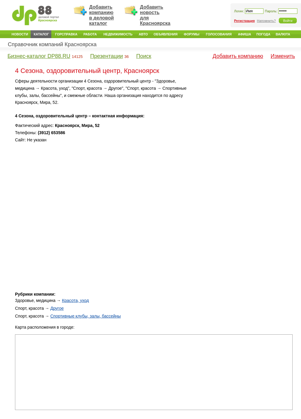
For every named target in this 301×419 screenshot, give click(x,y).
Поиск (143, 56)
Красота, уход (75, 300)
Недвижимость (118, 34)
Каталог (41, 34)
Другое (57, 308)
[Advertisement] (241, 120)
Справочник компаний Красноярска (52, 44)
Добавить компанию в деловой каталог (101, 15)
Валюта (283, 34)
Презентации (106, 56)
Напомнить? (266, 21)
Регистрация (244, 21)
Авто (143, 34)
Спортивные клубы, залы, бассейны (85, 316)
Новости (20, 34)
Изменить (283, 56)
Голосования (219, 34)
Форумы (191, 34)
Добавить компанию (238, 56)
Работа (90, 34)
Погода (263, 34)
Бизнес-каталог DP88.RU (39, 56)
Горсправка (66, 34)
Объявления (166, 34)
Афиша (244, 34)
